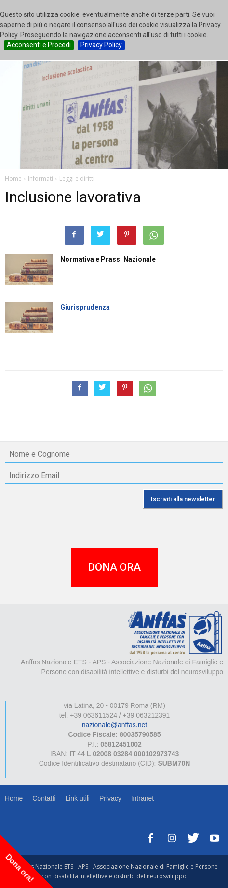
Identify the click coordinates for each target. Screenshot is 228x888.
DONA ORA (114, 567)
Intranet (142, 798)
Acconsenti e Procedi (39, 45)
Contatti (43, 798)
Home (14, 798)
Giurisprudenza (85, 307)
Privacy (110, 798)
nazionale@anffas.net (114, 725)
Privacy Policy (101, 45)
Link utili (77, 798)
